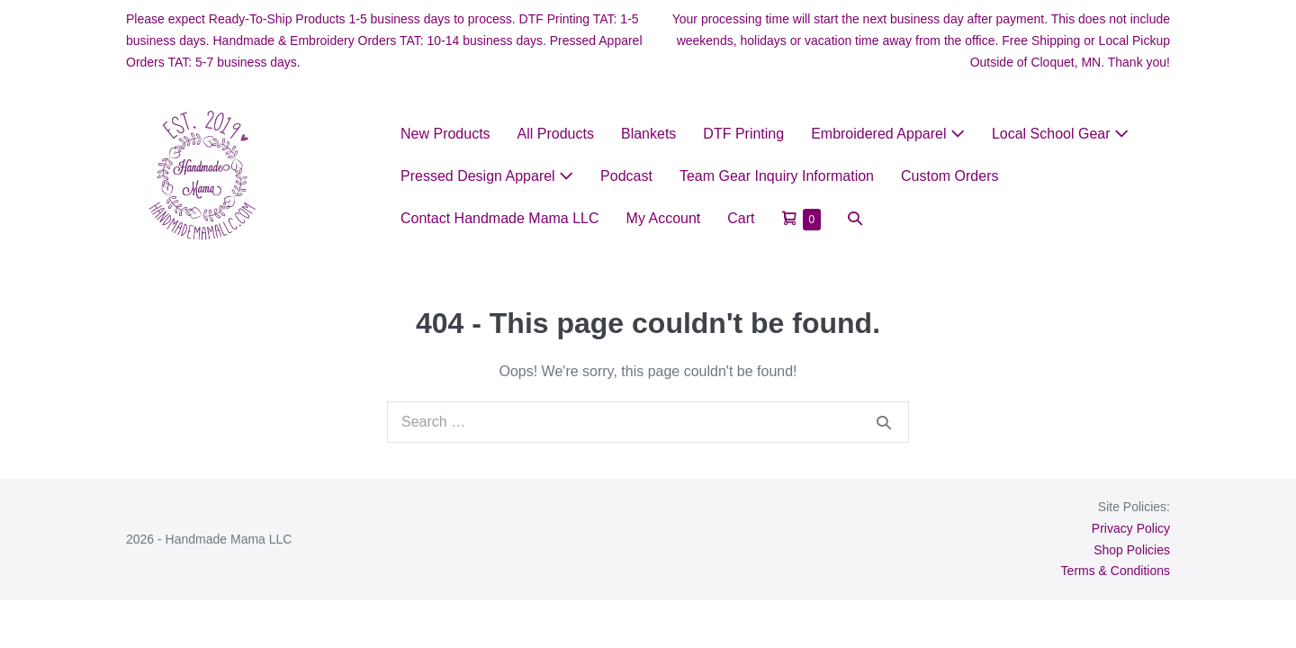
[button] (855, 218)
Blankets (648, 133)
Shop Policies (1132, 550)
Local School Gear (1060, 133)
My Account (663, 218)
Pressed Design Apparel (486, 176)
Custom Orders (949, 176)
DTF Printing (743, 133)
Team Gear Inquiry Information (777, 176)
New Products (445, 133)
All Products (556, 133)
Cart (740, 218)
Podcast (626, 176)
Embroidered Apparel (888, 133)
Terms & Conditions (1115, 570)
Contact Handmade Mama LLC (499, 218)
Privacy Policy (1131, 528)
